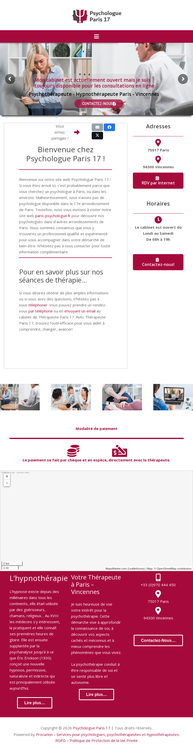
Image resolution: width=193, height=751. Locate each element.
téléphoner (37, 304)
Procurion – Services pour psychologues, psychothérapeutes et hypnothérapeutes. (108, 734)
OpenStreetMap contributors (174, 568)
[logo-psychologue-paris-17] (96, 16)
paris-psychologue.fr (53, 215)
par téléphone (40, 310)
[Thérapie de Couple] (71, 397)
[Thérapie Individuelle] (20, 397)
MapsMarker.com (116, 568)
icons (140, 568)
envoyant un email (79, 310)
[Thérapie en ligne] (173, 397)
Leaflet (132, 568)
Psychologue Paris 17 (91, 727)
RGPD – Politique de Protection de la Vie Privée (96, 740)
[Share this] (109, 127)
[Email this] (97, 127)
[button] (96, 36)
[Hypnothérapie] (122, 397)
